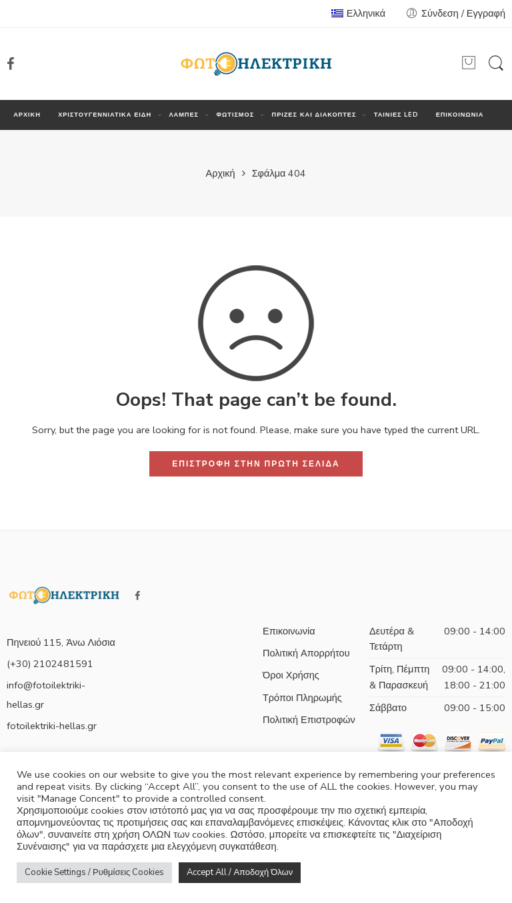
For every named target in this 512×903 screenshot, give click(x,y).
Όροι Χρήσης (291, 675)
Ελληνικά (358, 13)
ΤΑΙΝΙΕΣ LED (396, 115)
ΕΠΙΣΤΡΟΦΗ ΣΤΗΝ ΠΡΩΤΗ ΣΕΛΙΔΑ (255, 463)
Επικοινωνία (289, 631)
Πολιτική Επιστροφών (309, 719)
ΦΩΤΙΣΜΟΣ (235, 115)
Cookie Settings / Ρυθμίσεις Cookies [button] (94, 872)
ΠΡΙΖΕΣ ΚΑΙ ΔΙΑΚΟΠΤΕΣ (314, 115)
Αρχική (220, 173)
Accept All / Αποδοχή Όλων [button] (240, 872)
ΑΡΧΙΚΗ (27, 115)
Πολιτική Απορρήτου (306, 653)
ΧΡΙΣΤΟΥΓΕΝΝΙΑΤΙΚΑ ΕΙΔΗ (104, 115)
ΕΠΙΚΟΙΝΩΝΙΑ (460, 115)
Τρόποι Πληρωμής (302, 697)
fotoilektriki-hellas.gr (52, 725)
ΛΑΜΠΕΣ (184, 115)
